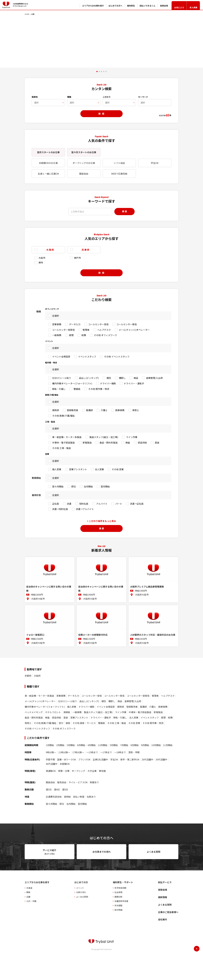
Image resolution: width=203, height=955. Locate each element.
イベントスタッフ (87, 356)
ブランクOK (84, 759)
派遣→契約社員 (60, 509)
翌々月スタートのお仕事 (83, 152)
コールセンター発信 (126, 324)
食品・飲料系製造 (109, 442)
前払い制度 (78, 796)
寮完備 (102, 770)
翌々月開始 (57, 486)
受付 (61, 723)
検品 (136, 378)
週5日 (65, 789)
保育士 (135, 410)
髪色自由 (61, 782)
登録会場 (162, 889)
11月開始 (167, 745)
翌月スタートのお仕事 (48, 152)
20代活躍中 (147, 759)
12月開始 (102, 745)
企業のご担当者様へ (168, 912)
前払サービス (165, 882)
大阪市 (41, 257)
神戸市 (77, 257)
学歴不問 (50, 759)
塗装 (157, 442)
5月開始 (114, 745)
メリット (80, 887)
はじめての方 (81, 882)
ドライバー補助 (108, 383)
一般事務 (56, 335)
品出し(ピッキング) (89, 378)
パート (118, 503)
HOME (27, 14)
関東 (28, 892)
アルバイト (101, 503)
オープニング (78, 770)
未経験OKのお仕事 (48, 163)
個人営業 (56, 469)
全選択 (55, 315)
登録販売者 (72, 410)
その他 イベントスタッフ (116, 356)
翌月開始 (105, 486)
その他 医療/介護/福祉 (63, 415)
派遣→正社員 (137, 503)
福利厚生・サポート (123, 882)
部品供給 (142, 442)
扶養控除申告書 (121, 901)
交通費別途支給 (54, 796)
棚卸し (122, 378)
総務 (83, 335)
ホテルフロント (53, 712)
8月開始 (135, 745)
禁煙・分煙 (63, 770)
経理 (71, 335)
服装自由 (83, 173)
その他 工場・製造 (61, 448)
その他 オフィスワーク (105, 335)
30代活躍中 (161, 759)
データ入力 (74, 324)
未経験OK (65, 763)
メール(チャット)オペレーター (134, 329)
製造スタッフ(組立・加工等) (103, 437)
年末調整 (118, 905)
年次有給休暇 (120, 887)
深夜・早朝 (134, 752)
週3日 (49, 789)
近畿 (28, 896)
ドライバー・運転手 (134, 383)
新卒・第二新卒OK (129, 759)
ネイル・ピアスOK (78, 782)
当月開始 (88, 486)
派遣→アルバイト (85, 509)
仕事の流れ (81, 892)
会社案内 (162, 919)
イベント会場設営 (61, 356)
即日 (73, 486)
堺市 (40, 262)
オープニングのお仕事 (84, 163)
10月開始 (156, 745)
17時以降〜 (78, 752)
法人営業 (99, 469)
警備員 (77, 389)
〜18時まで (120, 752)
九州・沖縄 (31, 901)
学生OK (154, 163)
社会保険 (118, 892)
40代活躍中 (51, 763)
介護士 (104, 410)
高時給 (67, 796)
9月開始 (145, 745)
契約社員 (83, 503)
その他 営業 (118, 469)
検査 (127, 442)
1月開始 (50, 745)
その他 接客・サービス (84, 723)
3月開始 (71, 745)
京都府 (28, 675)
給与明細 (118, 909)
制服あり (94, 782)
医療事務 (119, 410)
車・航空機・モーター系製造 (66, 437)
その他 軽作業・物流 (98, 389)
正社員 (55, 503)
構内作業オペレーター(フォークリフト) (72, 383)
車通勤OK (51, 770)
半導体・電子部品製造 (63, 442)
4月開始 (92, 745)
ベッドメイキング (34, 712)
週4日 (57, 789)
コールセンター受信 (98, 324)
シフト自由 (119, 163)
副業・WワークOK (66, 759)
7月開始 (124, 745)
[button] (97, 71)
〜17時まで (106, 752)
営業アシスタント (78, 469)
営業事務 (56, 324)
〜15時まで (92, 752)
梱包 (109, 378)
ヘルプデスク (104, 329)
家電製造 (87, 442)
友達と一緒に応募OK (48, 173)
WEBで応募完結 (119, 173)
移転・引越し (59, 389)
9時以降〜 (51, 752)
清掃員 (66, 712)
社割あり (91, 796)
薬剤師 (55, 410)
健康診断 (118, 896)
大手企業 (92, 770)
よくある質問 (82, 896)
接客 (68, 723)
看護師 (89, 410)
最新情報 (162, 897)
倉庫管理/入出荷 (154, 378)
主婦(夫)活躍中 (100, 759)
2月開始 (60, 745)
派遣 (69, 503)
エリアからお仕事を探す (37, 882)
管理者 (86, 329)
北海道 (29, 887)
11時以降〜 (64, 752)
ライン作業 (131, 437)
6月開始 (81, 745)
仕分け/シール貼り (61, 378)
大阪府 (37, 675)
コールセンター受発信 (63, 329)
